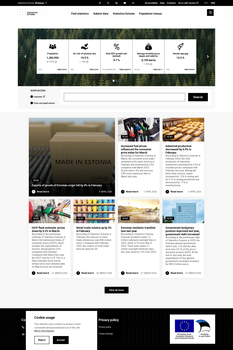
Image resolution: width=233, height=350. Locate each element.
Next (208, 57)
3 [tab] (120, 81)
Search (198, 97)
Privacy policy (105, 327)
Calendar (38, 97)
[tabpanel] (53, 56)
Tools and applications (44, 103)
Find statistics (80, 13)
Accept (61, 340)
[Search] (124, 97)
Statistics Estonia (124, 13)
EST (206, 3)
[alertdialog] (61, 330)
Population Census (150, 13)
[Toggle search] (210, 12)
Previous (25, 57)
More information (44, 331)
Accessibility (151, 3)
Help (162, 3)
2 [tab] (117, 81)
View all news (116, 290)
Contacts (171, 3)
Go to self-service (187, 3)
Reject (41, 340)
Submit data (100, 13)
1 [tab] (114, 81)
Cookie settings (106, 333)
